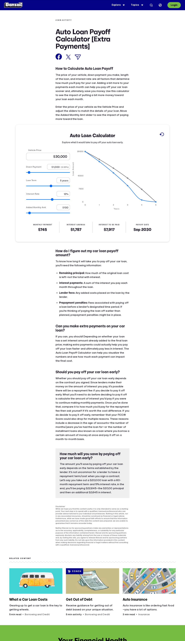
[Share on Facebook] (59, 56)
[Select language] (158, 5)
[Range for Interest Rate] (48, 199)
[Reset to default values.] (161, 134)
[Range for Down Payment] (48, 172)
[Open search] (149, 5)
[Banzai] (15, 5)
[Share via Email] (78, 57)
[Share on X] (68, 57)
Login (172, 5)
